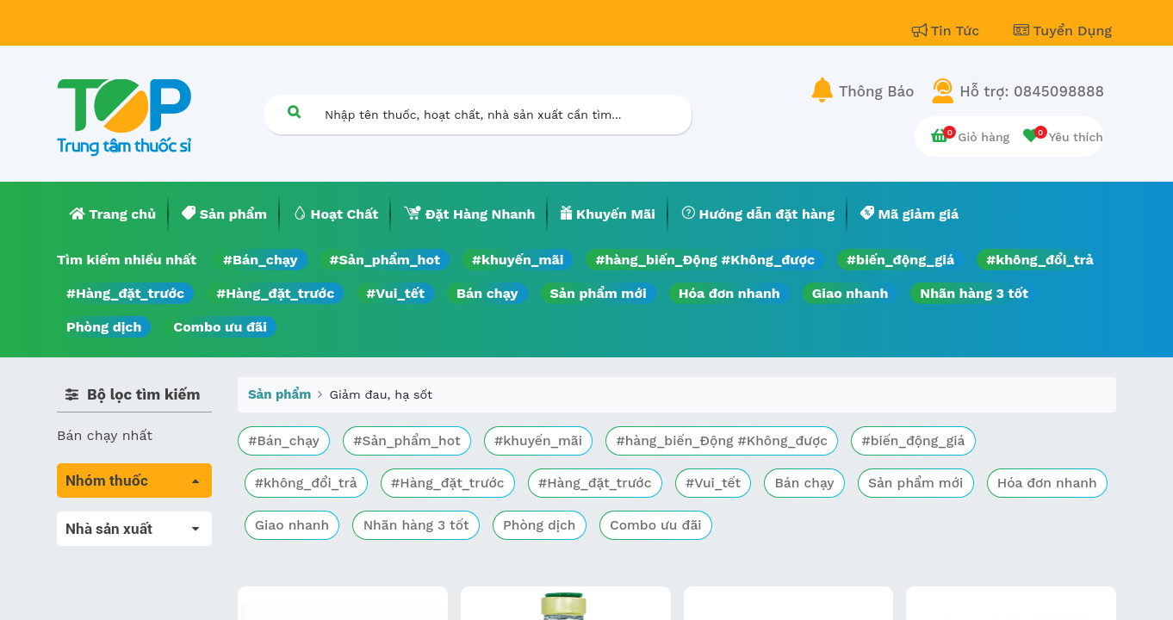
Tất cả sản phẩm (112, 521)
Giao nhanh (850, 293)
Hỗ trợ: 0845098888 (1031, 91)
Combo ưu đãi (220, 327)
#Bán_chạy (260, 259)
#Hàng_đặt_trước (125, 293)
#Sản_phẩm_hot (385, 259)
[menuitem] (113, 214)
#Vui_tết (395, 293)
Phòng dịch (103, 327)
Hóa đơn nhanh (729, 293)
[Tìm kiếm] (294, 111)
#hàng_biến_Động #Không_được (705, 259)
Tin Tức (948, 30)
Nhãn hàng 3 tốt (974, 293)
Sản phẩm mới (598, 293)
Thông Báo (876, 91)
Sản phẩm (279, 394)
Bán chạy (487, 293)
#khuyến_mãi (517, 259)
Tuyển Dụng (1063, 30)
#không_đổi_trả (1040, 259)
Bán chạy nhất (104, 435)
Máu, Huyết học (109, 545)
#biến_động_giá (900, 259)
